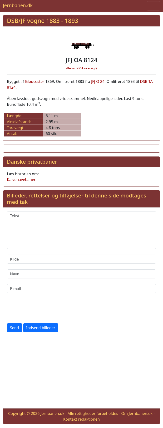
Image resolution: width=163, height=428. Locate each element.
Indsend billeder (40, 327)
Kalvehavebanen (21, 179)
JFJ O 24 (97, 81)
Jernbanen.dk (18, 5)
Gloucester (34, 81)
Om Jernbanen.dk (137, 413)
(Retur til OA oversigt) (81, 68)
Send (14, 327)
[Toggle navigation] (153, 6)
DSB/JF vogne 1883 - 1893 (42, 20)
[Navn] (81, 273)
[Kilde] (81, 259)
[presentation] (43, 308)
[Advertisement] (81, 371)
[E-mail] (81, 288)
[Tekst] (81, 230)
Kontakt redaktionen (81, 419)
